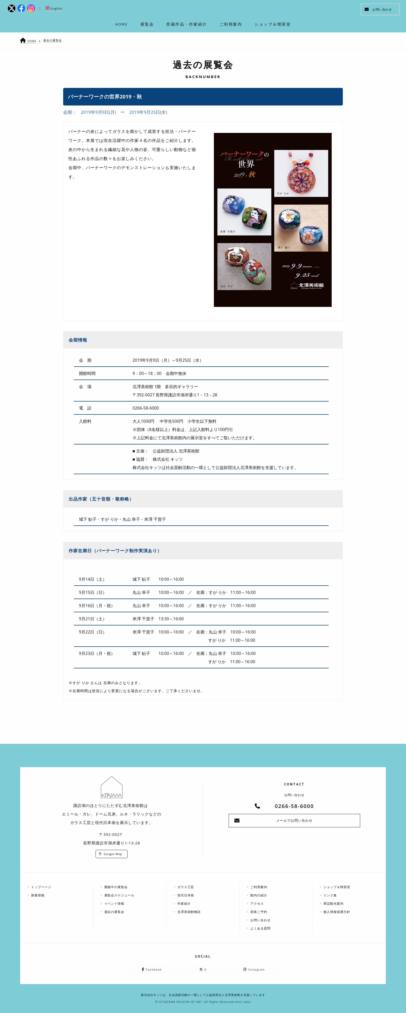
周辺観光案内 (334, 903)
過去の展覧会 (53, 40)
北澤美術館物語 (189, 911)
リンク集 (330, 895)
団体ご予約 (259, 911)
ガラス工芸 (186, 887)
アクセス (257, 903)
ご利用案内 (259, 887)
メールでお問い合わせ (294, 820)
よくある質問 (261, 928)
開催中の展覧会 (116, 887)
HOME (32, 41)
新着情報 (38, 895)
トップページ (42, 887)
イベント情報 (115, 903)
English (53, 8)
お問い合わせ (378, 9)
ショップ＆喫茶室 (337, 887)
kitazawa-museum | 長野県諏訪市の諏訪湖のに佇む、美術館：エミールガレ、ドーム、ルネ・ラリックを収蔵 (203, 10)
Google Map (113, 854)
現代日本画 (186, 895)
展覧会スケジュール (120, 895)
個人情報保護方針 (337, 911)
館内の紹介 (259, 895)
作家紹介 (184, 903)
